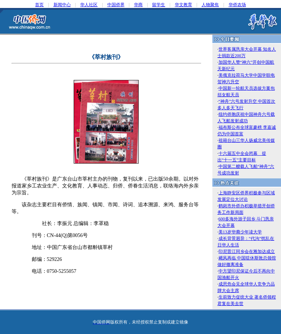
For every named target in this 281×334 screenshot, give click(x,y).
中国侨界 (116, 4)
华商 (138, 4)
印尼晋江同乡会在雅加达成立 (247, 251)
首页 (39, 4)
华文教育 (183, 4)
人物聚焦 (210, 4)
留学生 (158, 4)
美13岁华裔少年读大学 (240, 231)
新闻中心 (62, 4)
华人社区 (89, 4)
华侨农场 (237, 4)
